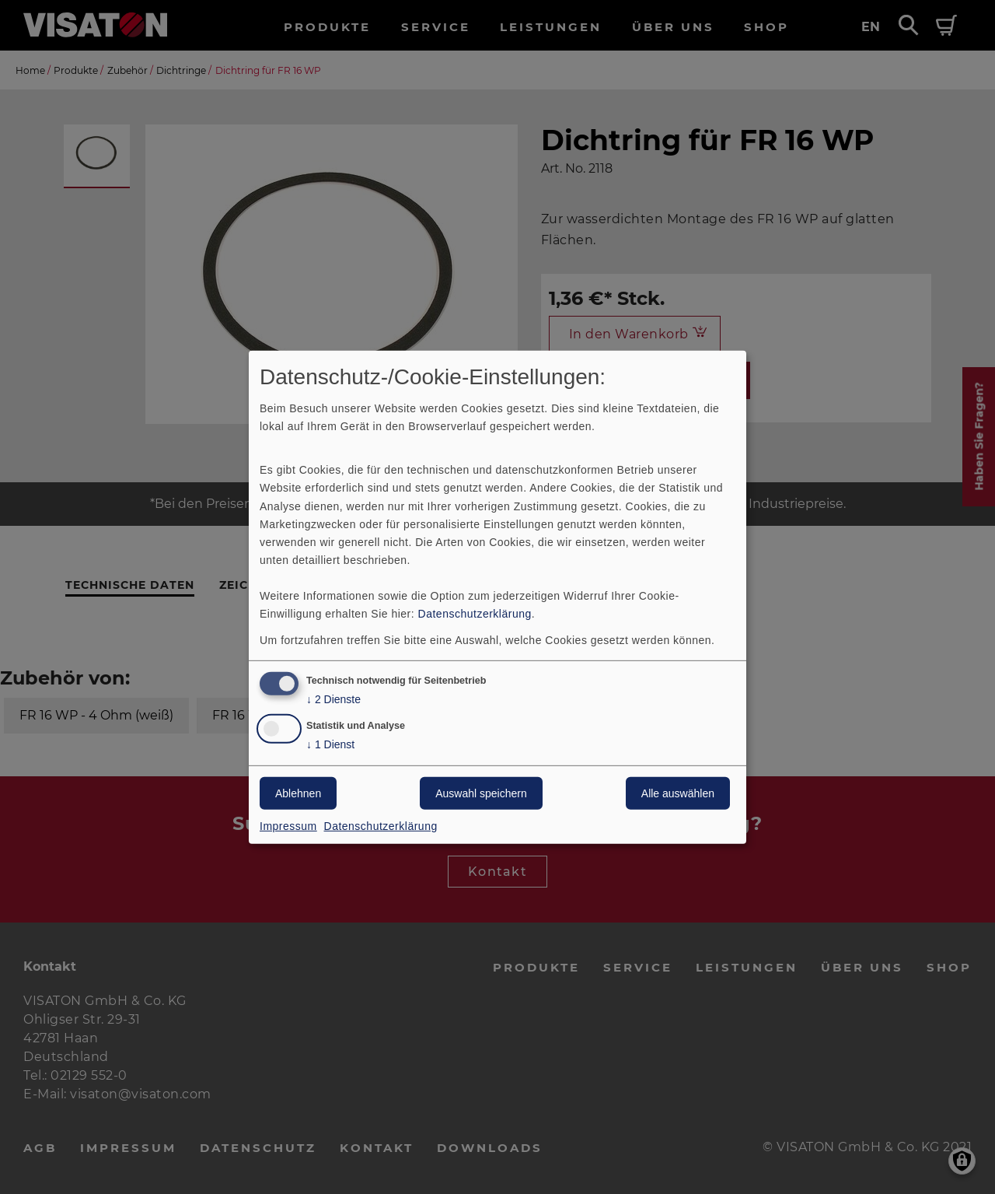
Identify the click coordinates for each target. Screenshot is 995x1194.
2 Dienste (333, 700)
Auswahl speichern (481, 793)
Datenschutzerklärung (475, 614)
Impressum (288, 826)
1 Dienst (330, 745)
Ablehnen (298, 793)
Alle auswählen (677, 793)
